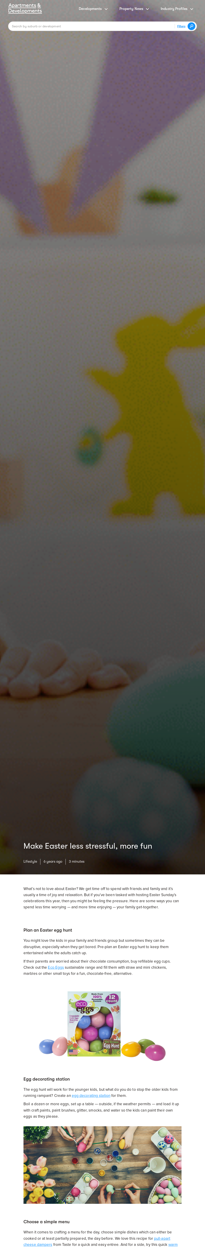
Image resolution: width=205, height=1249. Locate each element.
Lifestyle (30, 861)
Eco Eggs (56, 967)
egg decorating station (91, 1095)
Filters (181, 26)
